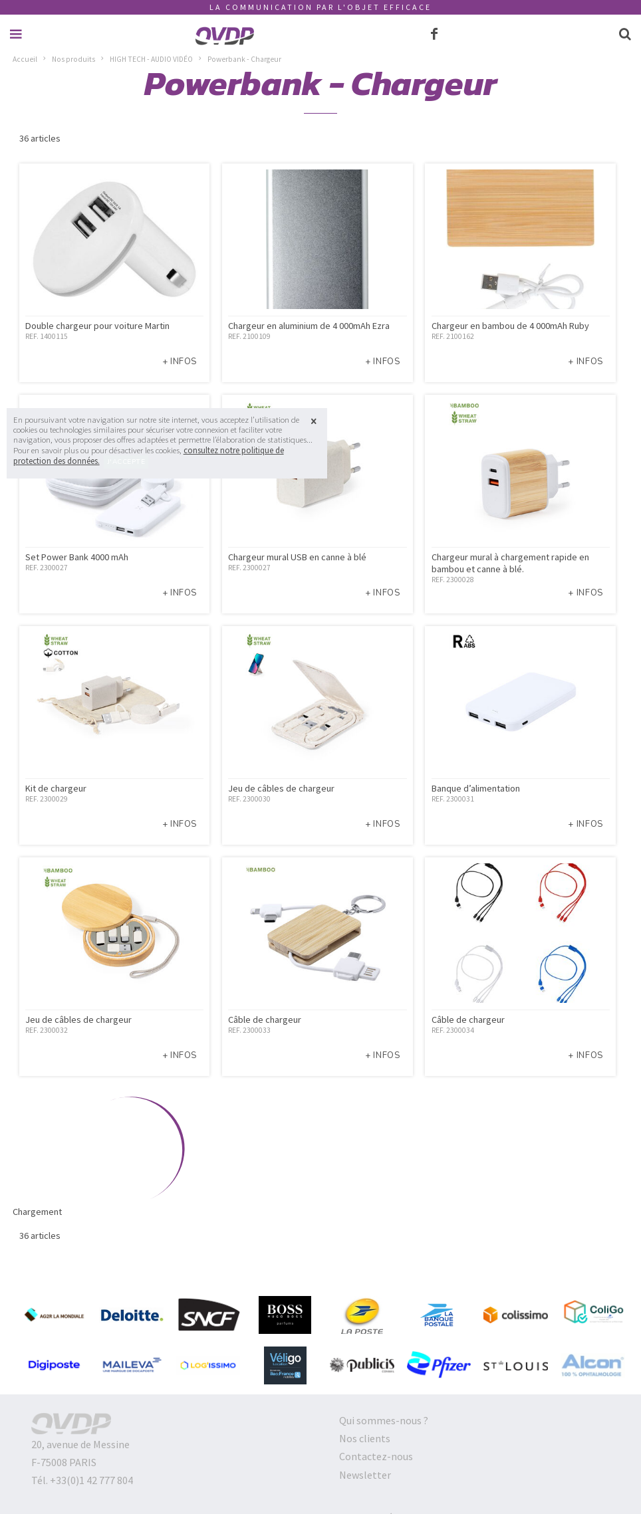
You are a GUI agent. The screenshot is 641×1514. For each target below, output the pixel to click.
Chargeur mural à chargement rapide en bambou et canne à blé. (510, 563)
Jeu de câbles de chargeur (281, 788)
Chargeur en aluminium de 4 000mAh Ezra (309, 326)
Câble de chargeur (264, 1020)
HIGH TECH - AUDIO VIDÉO (151, 59)
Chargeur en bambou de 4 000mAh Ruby (510, 326)
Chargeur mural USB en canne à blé (297, 557)
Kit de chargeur (55, 788)
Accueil (25, 59)
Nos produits (73, 59)
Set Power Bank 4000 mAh (76, 557)
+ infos (179, 362)
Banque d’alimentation (476, 788)
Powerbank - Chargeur (244, 59)
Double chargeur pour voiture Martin (97, 326)
